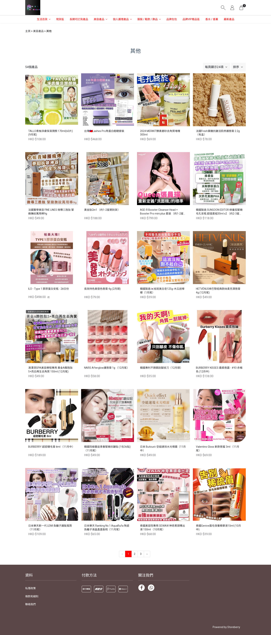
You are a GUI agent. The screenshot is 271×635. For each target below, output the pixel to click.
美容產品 (99, 19)
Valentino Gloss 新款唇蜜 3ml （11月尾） (217, 448)
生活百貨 (42, 19)
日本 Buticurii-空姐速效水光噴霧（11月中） (163, 448)
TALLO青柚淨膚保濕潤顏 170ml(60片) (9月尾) (50, 132)
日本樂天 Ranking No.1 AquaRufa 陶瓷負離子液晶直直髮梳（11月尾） (106, 527)
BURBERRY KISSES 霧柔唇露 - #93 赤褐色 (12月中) (219, 369)
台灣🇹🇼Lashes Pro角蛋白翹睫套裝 (104, 131)
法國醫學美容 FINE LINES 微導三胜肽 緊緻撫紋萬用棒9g (51, 211)
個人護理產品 (121, 19)
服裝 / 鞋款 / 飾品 (147, 19)
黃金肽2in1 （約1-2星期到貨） (102, 209)
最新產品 (229, 19)
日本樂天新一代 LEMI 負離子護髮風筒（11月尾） (50, 527)
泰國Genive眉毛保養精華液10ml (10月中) (218, 527)
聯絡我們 (30, 604)
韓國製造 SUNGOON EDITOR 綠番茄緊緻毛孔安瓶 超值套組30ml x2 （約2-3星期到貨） (219, 212)
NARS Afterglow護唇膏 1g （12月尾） (106, 367)
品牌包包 (171, 19)
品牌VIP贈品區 (191, 19)
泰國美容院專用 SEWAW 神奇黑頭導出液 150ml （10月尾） (162, 527)
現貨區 (60, 19)
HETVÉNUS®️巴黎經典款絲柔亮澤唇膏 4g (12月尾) (218, 290)
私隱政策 (30, 588)
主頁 (27, 31)
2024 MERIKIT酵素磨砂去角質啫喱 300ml (160, 132)
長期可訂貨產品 (79, 19)
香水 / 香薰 (211, 19)
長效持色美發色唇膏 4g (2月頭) (102, 288)
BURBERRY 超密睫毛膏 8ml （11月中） (51, 446)
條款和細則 (31, 596)
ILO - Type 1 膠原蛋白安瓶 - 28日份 (48, 288)
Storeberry (233, 627)
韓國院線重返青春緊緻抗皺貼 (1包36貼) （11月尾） (107, 448)
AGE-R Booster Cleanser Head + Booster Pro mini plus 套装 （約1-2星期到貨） (163, 212)
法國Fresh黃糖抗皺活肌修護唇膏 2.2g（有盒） (218, 132)
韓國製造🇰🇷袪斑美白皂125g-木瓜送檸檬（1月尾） (162, 290)
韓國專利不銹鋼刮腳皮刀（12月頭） (161, 367)
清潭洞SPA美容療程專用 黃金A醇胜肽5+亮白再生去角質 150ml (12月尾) (50, 369)
